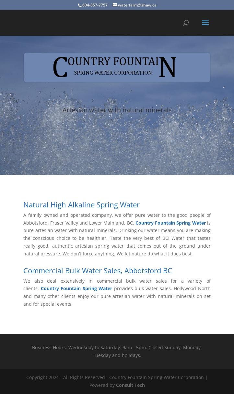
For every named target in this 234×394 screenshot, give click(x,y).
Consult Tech (130, 385)
